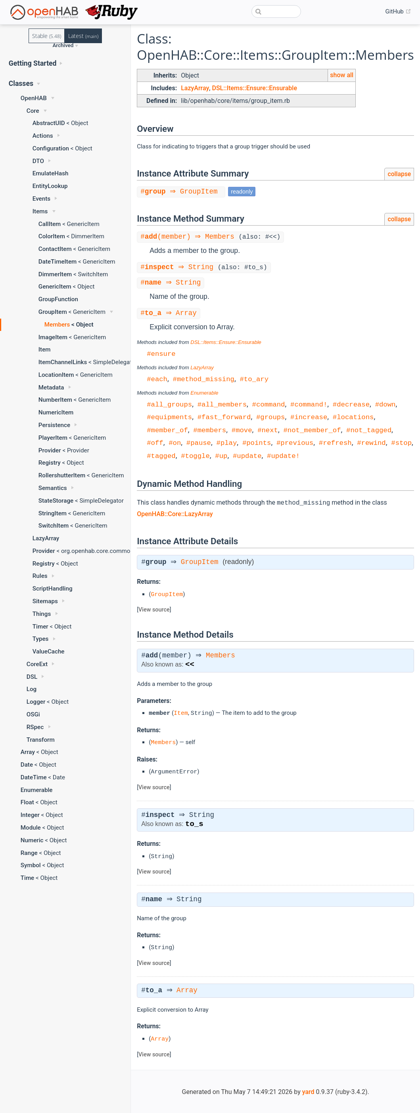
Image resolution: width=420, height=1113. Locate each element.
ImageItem (52, 337)
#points (256, 442)
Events (41, 198)
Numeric (32, 840)
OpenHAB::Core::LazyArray (175, 513)
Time (28, 877)
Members (57, 324)
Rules (40, 575)
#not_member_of (312, 430)
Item (44, 349)
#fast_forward (224, 417)
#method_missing (203, 379)
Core (33, 110)
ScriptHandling (53, 588)
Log (31, 689)
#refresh (335, 442)
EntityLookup (50, 186)
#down (385, 404)
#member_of (167, 430)
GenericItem (54, 286)
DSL (32, 676)
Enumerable (37, 790)
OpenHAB (34, 98)
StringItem (52, 513)
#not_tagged (368, 430)
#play (226, 442)
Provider (49, 450)
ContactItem (55, 249)
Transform (41, 739)
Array (28, 752)
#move (242, 430)
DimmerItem (55, 274)
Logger (36, 701)
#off (155, 442)
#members (209, 430)
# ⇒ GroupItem (182, 191)
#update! (283, 455)
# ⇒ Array (169, 313)
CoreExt (37, 664)
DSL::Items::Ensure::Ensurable (254, 88)
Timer (40, 626)
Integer (30, 815)
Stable (46, 36)
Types (41, 638)
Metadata (51, 387)
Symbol (31, 865)
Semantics (52, 488)
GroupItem (52, 311)
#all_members (222, 404)
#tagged (161, 455)
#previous (294, 442)
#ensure (161, 353)
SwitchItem (53, 525)
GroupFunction (58, 299)
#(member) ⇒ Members (190, 237)
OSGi (33, 714)
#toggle (195, 455)
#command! (308, 404)
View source (154, 609)
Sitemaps (45, 601)
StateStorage (55, 500)
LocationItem (56, 374)
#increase (308, 417)
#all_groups (169, 404)
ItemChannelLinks (62, 362)
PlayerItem (52, 437)
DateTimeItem (57, 261)
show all (341, 75)
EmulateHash (51, 173)
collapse (399, 174)
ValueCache (49, 651)
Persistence (54, 425)
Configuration (51, 148)
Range (29, 853)
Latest (83, 36)
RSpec (35, 727)
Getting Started (33, 63)
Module (31, 827)
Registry (49, 462)
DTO (38, 161)
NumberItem (55, 399)
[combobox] (276, 11)
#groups (270, 417)
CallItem (49, 224)
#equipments (169, 417)
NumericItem (55, 412)
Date (27, 764)
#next (267, 430)
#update (247, 455)
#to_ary (254, 379)
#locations (353, 417)
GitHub (398, 11)
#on (175, 442)
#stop (401, 442)
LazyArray (46, 538)
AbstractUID (49, 123)
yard (308, 1091)
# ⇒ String (180, 267)
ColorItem (51, 236)
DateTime (34, 777)
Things (42, 613)
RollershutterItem (61, 475)
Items (40, 211)
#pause (198, 442)
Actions (43, 135)
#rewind (371, 442)
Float (27, 802)
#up (221, 455)
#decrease (351, 404)
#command (268, 404)
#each (157, 379)
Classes (21, 83)
